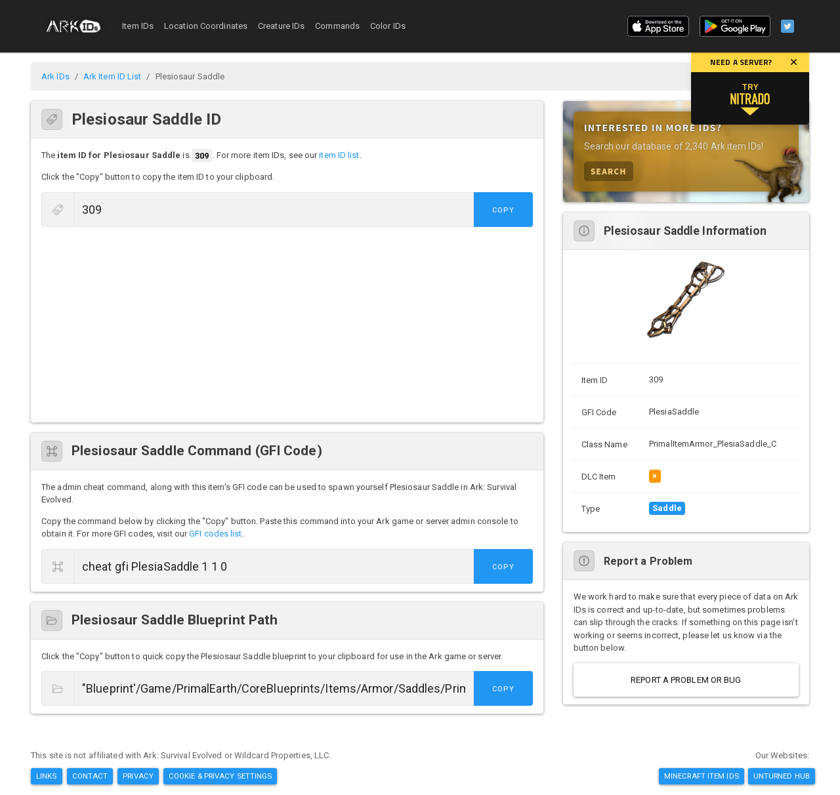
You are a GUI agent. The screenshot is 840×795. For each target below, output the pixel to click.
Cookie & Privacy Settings (220, 776)
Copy (503, 210)
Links (46, 776)
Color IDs (388, 26)
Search (609, 170)
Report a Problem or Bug (686, 680)
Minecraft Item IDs (701, 776)
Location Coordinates (205, 26)
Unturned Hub (781, 776)
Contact (90, 776)
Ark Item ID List (112, 76)
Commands (337, 26)
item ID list (339, 156)
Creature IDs (281, 26)
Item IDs (138, 26)
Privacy (138, 776)
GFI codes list (215, 534)
